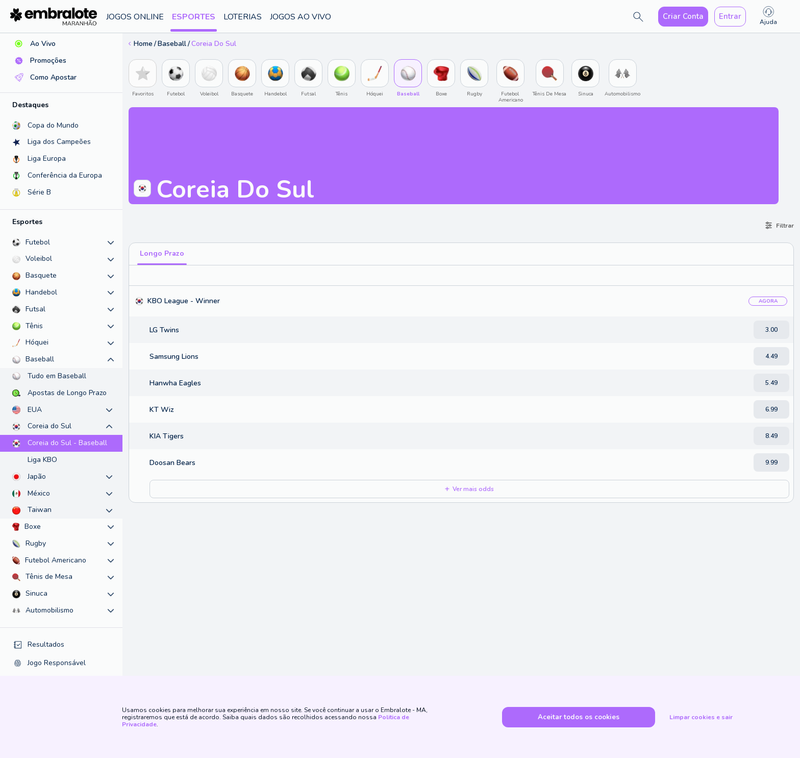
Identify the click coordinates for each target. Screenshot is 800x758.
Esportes (193, 16)
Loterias (242, 16)
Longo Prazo (162, 253)
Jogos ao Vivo (300, 16)
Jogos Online (135, 16)
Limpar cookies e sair (701, 717)
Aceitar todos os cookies (578, 717)
